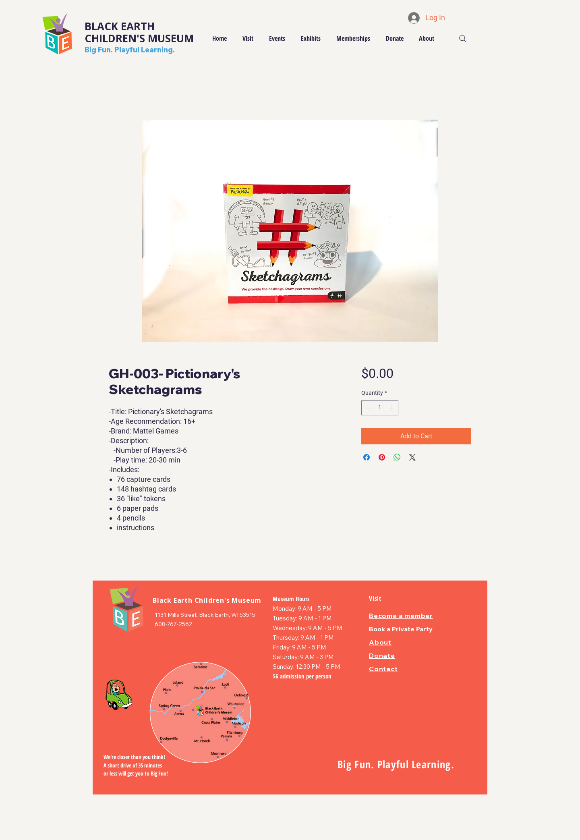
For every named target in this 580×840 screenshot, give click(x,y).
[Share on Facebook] (366, 457)
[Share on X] (412, 457)
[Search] (462, 38)
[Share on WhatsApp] (397, 457)
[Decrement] (367, 408)
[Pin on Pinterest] (382, 457)
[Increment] (392, 408)
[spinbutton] (380, 408)
